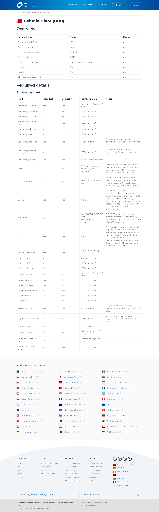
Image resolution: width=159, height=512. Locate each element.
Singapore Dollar (118, 382)
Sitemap (20, 477)
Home (19, 12)
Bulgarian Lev (31, 377)
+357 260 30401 (121, 485)
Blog (18, 470)
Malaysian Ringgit (75, 393)
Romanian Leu (117, 371)
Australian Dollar (32, 371)
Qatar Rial (71, 432)
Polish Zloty (72, 426)
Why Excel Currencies (73, 463)
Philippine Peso (74, 421)
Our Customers (71, 467)
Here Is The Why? (95, 467)
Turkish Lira (115, 410)
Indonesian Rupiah (33, 432)
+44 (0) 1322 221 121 (122, 464)
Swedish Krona (116, 393)
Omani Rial (72, 416)
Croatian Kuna (31, 393)
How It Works (70, 470)
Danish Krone (31, 404)
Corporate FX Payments (98, 463)
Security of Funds (92, 495)
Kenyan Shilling (74, 382)
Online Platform (95, 470)
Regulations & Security (49, 463)
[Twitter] (120, 459)
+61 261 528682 (120, 475)
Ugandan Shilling (118, 416)
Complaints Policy (48, 470)
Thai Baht (114, 404)
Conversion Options (72, 477)
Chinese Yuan (31, 388)
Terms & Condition (48, 474)
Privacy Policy (46, 467)
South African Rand (119, 388)
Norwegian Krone (75, 410)
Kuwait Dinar (73, 388)
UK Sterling (115, 421)
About (19, 467)
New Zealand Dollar (76, 404)
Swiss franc (115, 399)
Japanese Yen (73, 377)
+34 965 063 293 (121, 468)
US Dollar (114, 432)
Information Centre (72, 480)
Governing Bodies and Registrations (37, 495)
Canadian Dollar (32, 382)
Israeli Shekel (72, 371)
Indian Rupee (30, 426)
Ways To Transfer (71, 474)
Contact (102, 5)
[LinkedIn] (125, 459)
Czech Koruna (31, 399)
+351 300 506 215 (121, 478)
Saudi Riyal (114, 377)
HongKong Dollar (33, 416)
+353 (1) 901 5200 (121, 471)
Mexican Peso (73, 399)
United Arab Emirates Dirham (123, 426)
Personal (74, 5)
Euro (26, 410)
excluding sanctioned (84, 62)
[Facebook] (115, 459)
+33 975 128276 (121, 482)
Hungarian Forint (32, 421)
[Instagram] (130, 459)
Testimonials (93, 480)
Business (89, 5)
